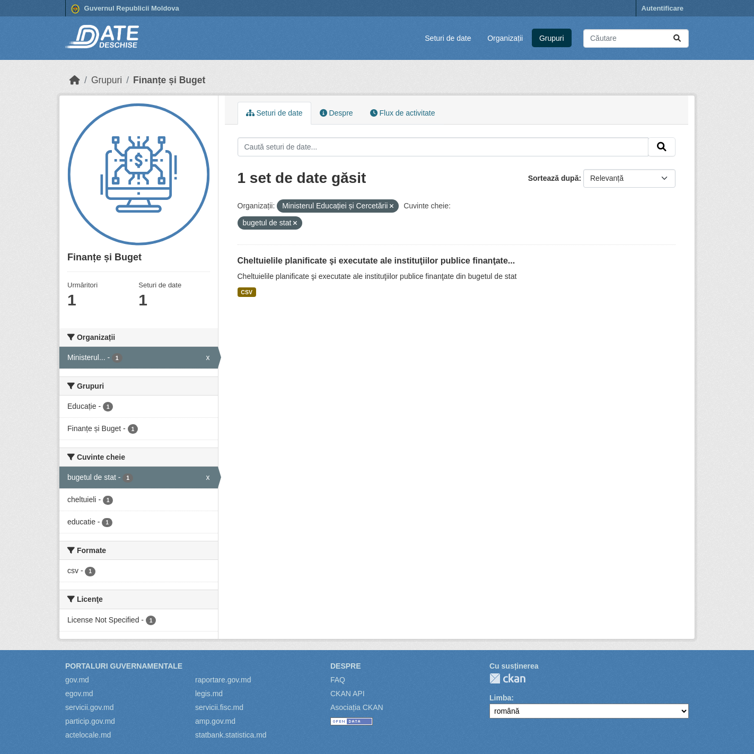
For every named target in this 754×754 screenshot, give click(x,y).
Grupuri (551, 38)
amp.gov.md (215, 721)
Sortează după (553, 178)
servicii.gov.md (89, 707)
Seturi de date (448, 38)
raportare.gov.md (223, 680)
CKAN (507, 678)
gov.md (77, 680)
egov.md (79, 693)
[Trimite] (677, 38)
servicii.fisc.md (219, 707)
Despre (336, 113)
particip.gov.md (90, 721)
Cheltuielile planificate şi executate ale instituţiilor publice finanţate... (376, 260)
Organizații (505, 38)
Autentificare (662, 8)
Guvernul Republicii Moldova (125, 9)
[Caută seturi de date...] (636, 38)
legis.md (209, 693)
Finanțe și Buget (169, 80)
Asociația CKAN (356, 707)
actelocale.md (88, 735)
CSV (246, 292)
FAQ (337, 680)
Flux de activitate (402, 113)
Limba (500, 698)
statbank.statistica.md (231, 735)
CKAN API (347, 693)
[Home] (74, 80)
